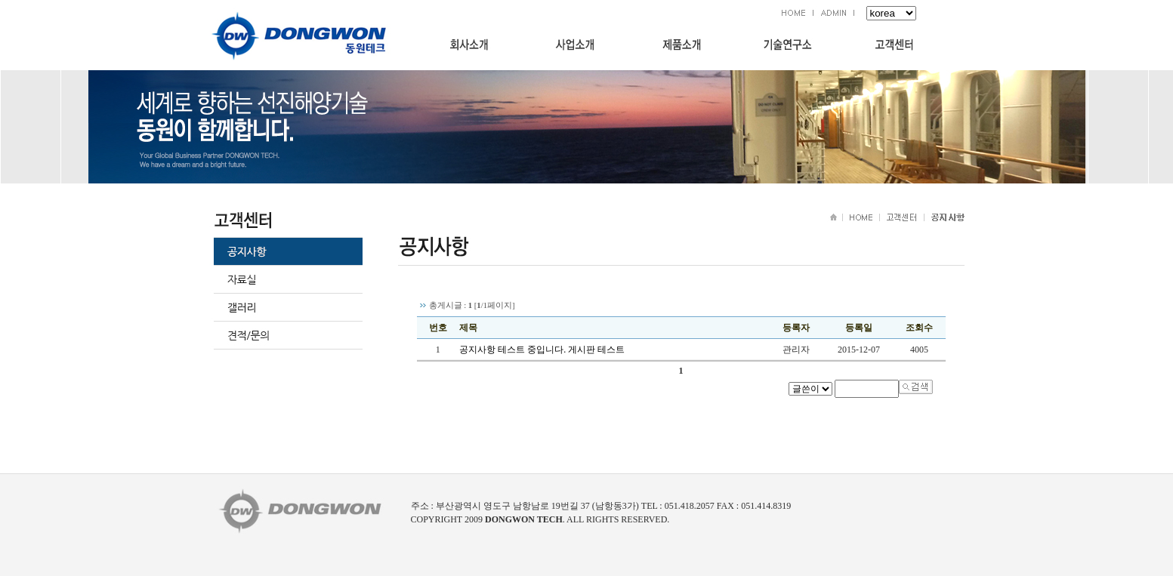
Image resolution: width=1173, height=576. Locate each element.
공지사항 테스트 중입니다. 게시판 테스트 (542, 349)
